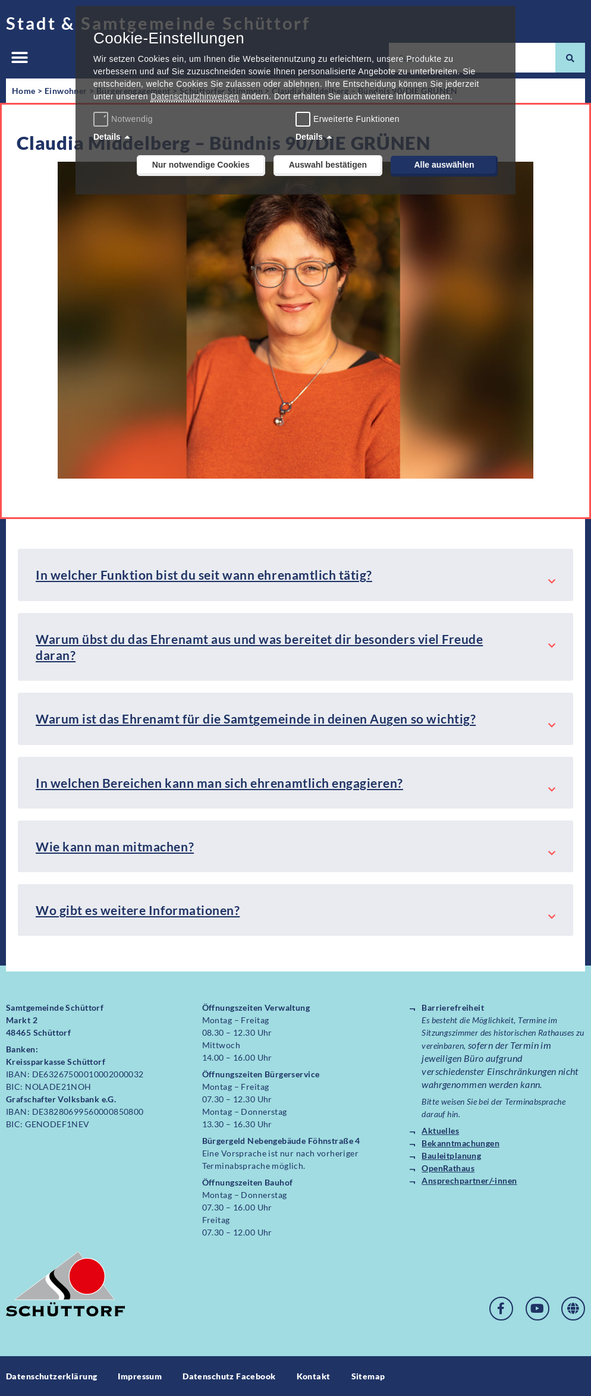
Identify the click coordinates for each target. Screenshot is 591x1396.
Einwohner (66, 91)
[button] (19, 58)
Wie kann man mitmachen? (115, 846)
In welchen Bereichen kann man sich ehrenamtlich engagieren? (219, 782)
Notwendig (124, 119)
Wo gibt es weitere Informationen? (138, 910)
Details (107, 137)
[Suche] (570, 58)
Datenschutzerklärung (51, 1376)
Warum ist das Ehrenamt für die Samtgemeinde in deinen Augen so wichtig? (256, 718)
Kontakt (314, 1376)
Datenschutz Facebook (229, 1376)
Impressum (140, 1376)
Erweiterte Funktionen (356, 119)
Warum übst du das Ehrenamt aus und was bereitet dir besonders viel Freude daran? (259, 646)
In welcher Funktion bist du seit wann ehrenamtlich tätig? (204, 574)
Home (24, 91)
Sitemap (368, 1376)
